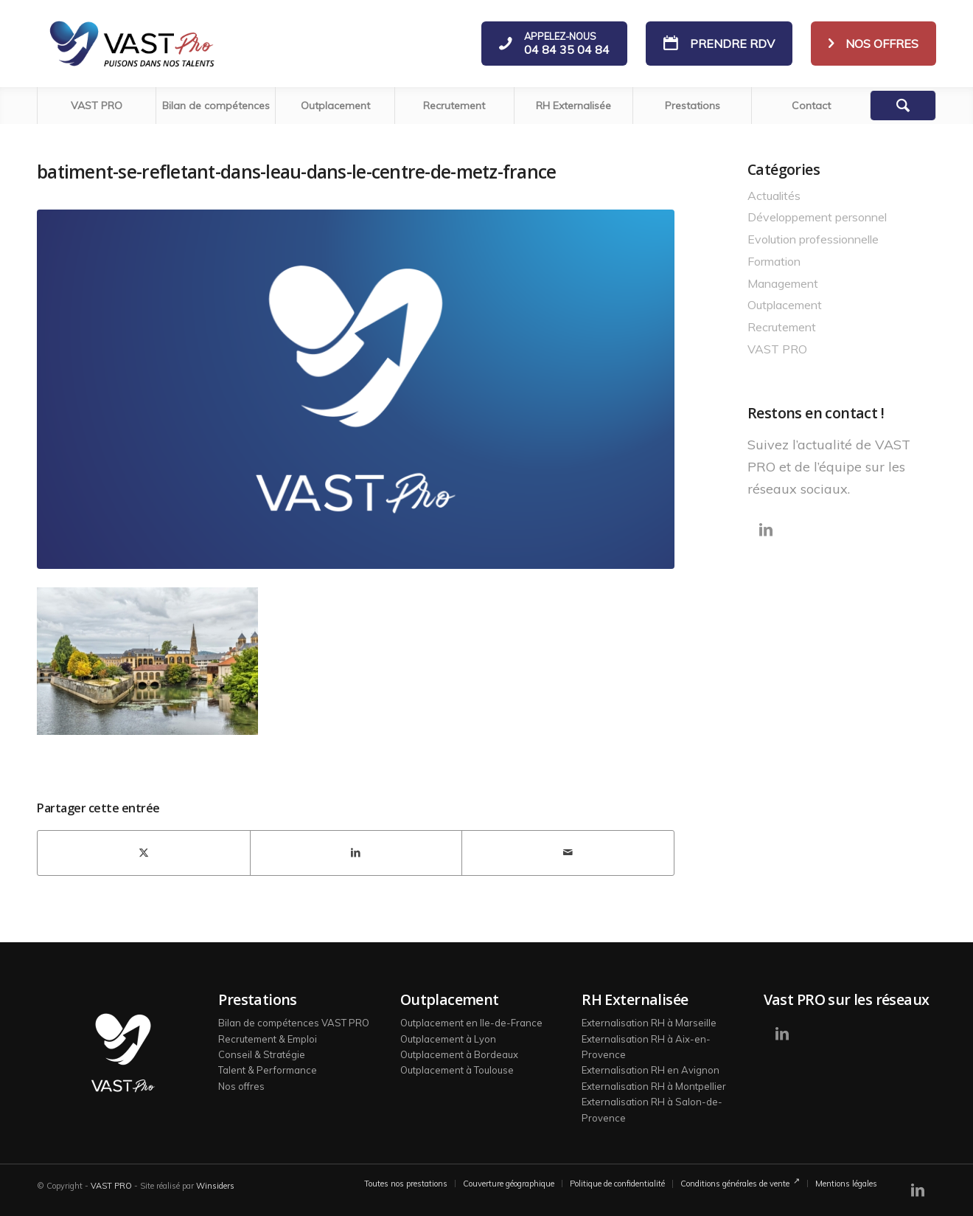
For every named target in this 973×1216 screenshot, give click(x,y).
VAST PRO (777, 349)
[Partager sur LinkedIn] (356, 853)
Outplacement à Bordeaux (459, 1054)
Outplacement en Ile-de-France (471, 1023)
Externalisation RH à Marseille (649, 1023)
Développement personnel (817, 217)
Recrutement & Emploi (267, 1039)
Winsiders (215, 1186)
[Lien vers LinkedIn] (765, 529)
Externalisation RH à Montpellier (654, 1086)
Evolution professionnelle (813, 239)
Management (782, 283)
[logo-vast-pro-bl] (131, 43)
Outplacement (784, 304)
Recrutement (781, 326)
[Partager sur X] (144, 853)
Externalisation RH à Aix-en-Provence (646, 1046)
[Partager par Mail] (568, 853)
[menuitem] (96, 105)
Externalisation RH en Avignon (650, 1070)
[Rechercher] (903, 105)
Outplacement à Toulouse (457, 1070)
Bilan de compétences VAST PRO (293, 1023)
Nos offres (241, 1086)
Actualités (774, 195)
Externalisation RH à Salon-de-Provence (652, 1109)
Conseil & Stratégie (261, 1054)
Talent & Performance (267, 1070)
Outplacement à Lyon (448, 1039)
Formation (774, 261)
